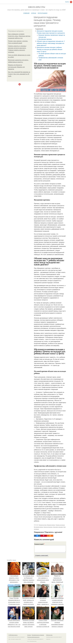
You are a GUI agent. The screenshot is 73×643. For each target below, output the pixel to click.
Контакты (29, 635)
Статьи (33, 13)
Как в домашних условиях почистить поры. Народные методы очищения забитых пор (19, 36)
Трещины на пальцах (60, 524)
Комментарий (39, 544)
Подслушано (42, 13)
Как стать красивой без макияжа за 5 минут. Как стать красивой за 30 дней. (19, 74)
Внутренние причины (45, 39)
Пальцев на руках (43, 524)
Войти (67, 1)
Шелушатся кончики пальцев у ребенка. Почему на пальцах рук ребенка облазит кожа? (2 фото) (49, 49)
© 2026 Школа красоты (12, 635)
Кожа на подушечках (48, 527)
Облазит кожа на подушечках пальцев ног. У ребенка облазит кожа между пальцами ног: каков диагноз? (51, 43)
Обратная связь (49, 635)
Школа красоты (36, 7)
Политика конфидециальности (33, 637)
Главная (26, 13)
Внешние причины (51, 524)
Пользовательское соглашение (38, 635)
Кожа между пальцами (58, 527)
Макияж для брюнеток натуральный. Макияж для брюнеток (16, 67)
